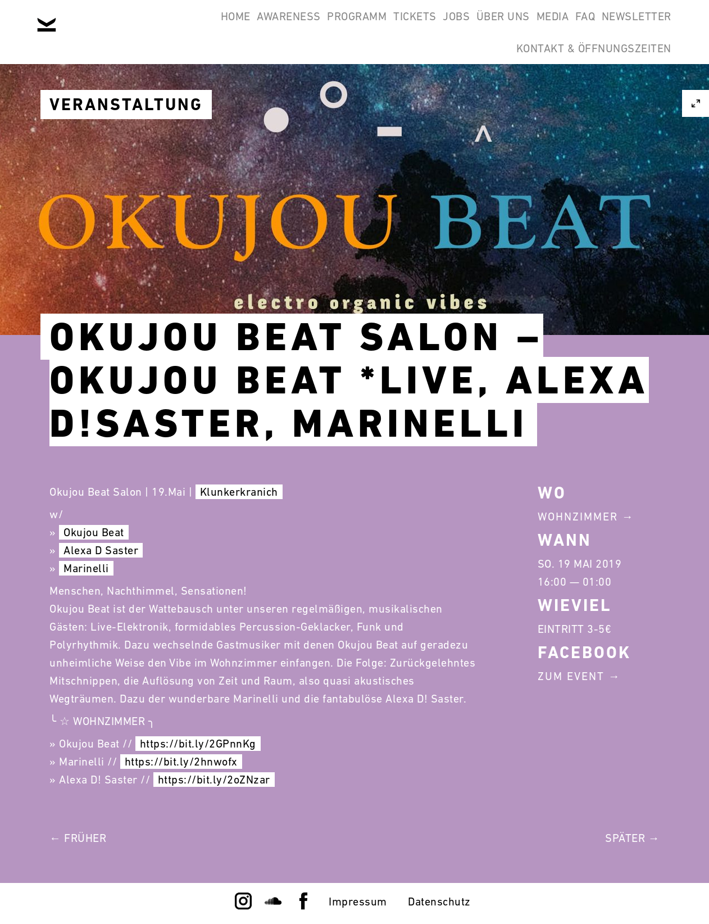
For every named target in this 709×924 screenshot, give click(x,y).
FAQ (563, 27)
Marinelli (86, 568)
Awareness (180, 27)
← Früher (77, 838)
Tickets (335, 27)
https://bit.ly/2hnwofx (181, 761)
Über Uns (452, 27)
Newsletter (629, 27)
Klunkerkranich (239, 492)
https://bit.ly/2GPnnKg (198, 743)
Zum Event (571, 676)
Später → (632, 838)
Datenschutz (439, 901)
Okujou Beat (93, 532)
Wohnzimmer (578, 516)
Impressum (358, 901)
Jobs (391, 27)
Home (112, 27)
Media (516, 27)
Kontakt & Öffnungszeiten (586, 81)
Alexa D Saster (100, 550)
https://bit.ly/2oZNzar (214, 779)
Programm (263, 27)
